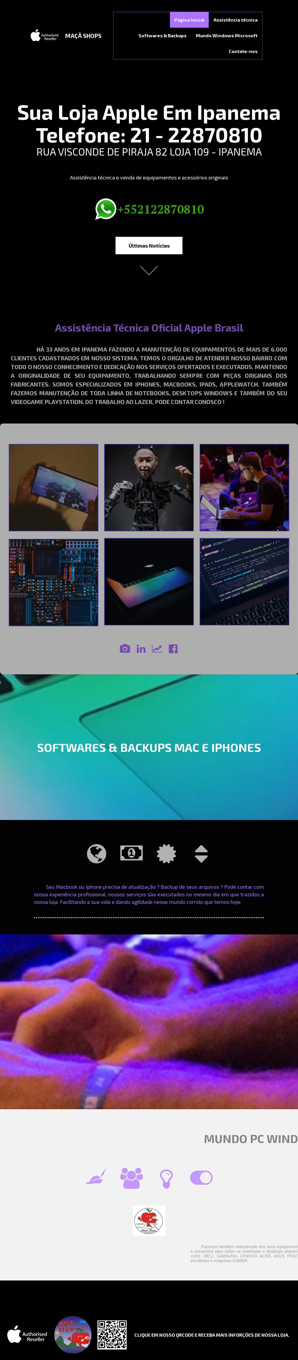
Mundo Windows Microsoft (227, 35)
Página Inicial (189, 19)
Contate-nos (243, 51)
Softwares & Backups (163, 35)
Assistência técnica (236, 19)
